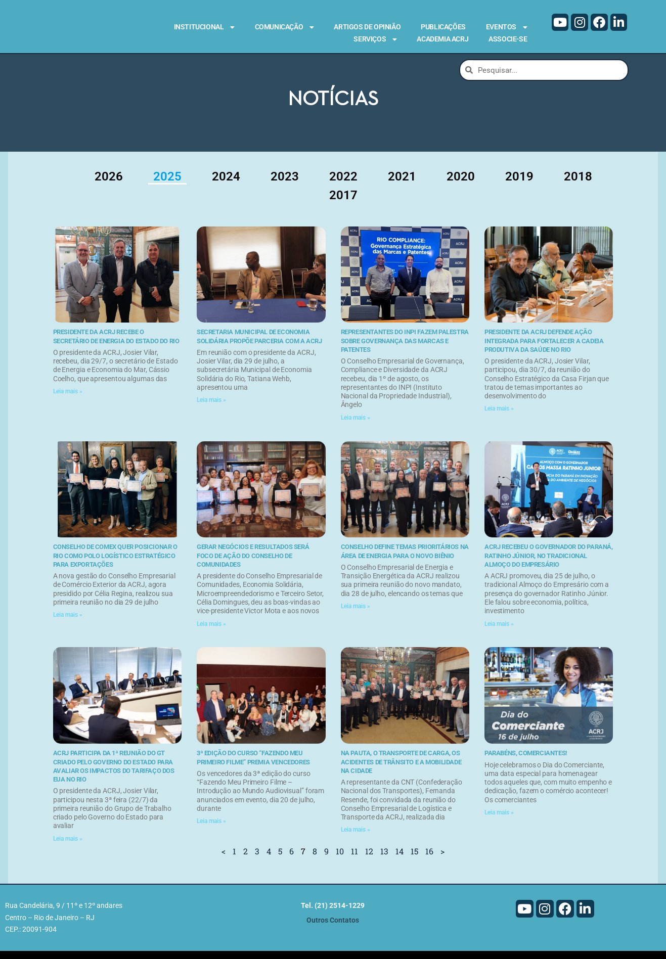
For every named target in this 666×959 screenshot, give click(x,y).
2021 (402, 184)
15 (414, 859)
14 (399, 859)
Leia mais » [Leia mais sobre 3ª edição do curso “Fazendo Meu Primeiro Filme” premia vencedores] (211, 829)
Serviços (374, 39)
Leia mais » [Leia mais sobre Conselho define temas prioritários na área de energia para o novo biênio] (355, 614)
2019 (519, 184)
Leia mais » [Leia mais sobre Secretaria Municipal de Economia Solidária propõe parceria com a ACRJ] (211, 408)
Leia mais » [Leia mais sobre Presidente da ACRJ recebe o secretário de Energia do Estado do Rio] (67, 399)
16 (429, 859)
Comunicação (284, 27)
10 (340, 859)
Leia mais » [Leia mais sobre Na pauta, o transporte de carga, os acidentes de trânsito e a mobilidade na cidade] (355, 837)
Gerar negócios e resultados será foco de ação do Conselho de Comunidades (253, 564)
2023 (285, 184)
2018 (578, 184)
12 (369, 859)
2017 (343, 203)
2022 (343, 184)
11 (354, 859)
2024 (226, 184)
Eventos (506, 27)
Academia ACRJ (442, 39)
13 (384, 859)
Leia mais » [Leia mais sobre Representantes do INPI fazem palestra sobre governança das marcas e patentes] (355, 425)
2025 (167, 184)
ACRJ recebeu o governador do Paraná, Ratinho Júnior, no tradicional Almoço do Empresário (548, 564)
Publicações (443, 27)
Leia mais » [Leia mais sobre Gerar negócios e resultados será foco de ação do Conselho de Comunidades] (211, 631)
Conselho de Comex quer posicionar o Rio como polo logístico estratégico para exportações (115, 564)
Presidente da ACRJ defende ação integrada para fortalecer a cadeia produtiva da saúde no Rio (543, 348)
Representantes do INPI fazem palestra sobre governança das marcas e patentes (405, 348)
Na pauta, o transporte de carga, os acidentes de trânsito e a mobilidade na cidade (401, 770)
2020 (461, 184)
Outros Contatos (332, 928)
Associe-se (508, 39)
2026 (109, 184)
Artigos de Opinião (367, 27)
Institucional (204, 27)
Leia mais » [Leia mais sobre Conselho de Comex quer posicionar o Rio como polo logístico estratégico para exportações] (67, 622)
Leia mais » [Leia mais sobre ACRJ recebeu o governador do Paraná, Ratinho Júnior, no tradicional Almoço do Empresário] (499, 631)
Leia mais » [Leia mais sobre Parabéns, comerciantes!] (499, 820)
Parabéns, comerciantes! (525, 761)
